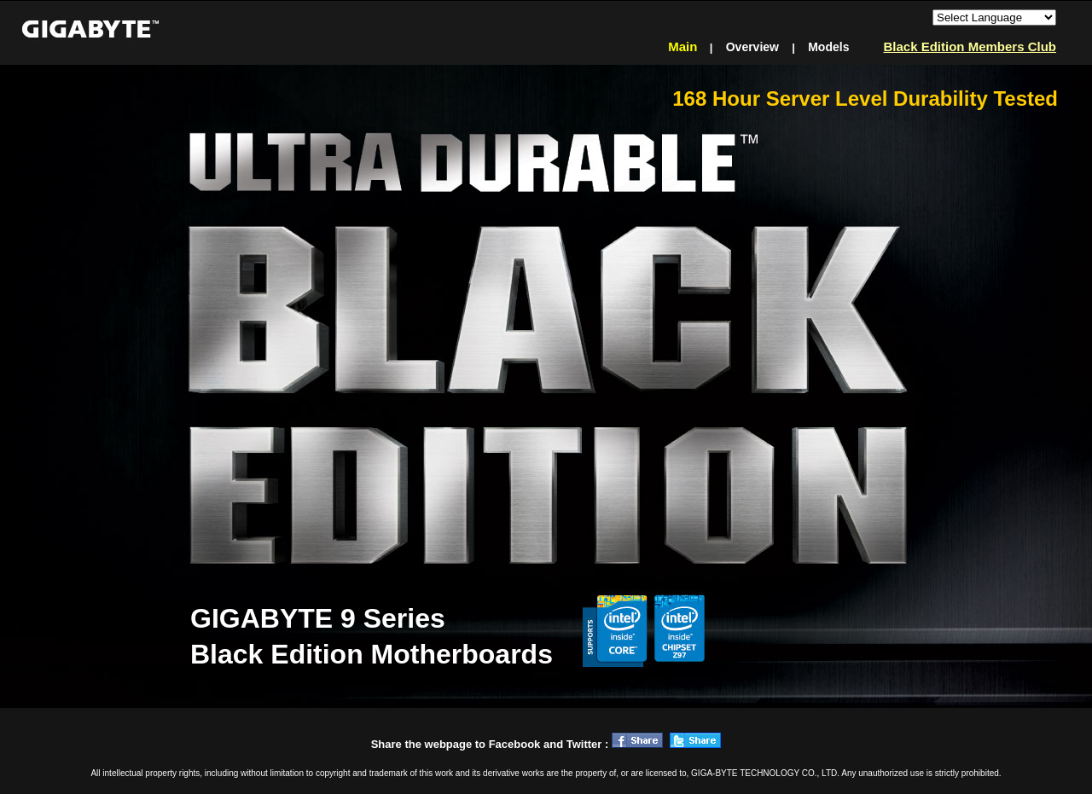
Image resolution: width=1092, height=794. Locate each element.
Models (829, 47)
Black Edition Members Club (969, 46)
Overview (752, 47)
